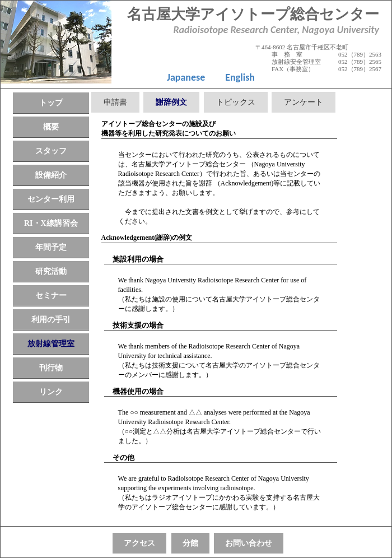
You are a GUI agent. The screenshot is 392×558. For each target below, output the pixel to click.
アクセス (139, 543)
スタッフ (51, 151)
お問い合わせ (248, 543)
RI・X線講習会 (51, 223)
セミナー (51, 295)
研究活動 (51, 271)
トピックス (235, 102)
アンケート (303, 102)
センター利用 (50, 199)
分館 (190, 543)
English (240, 77)
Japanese (186, 77)
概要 (51, 127)
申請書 (115, 102)
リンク (51, 392)
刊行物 (51, 368)
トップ (51, 103)
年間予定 (51, 247)
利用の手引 (51, 319)
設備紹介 (51, 175)
